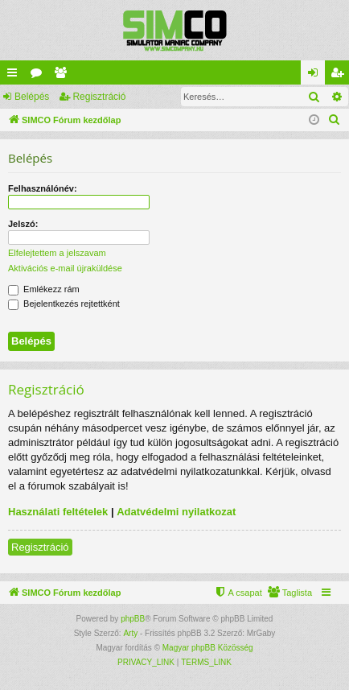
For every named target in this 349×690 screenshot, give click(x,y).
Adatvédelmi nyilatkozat (176, 512)
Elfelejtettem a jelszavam (57, 253)
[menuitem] (334, 120)
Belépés (31, 96)
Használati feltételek (58, 512)
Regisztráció (98, 96)
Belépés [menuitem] (316, 76)
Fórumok (39, 76)
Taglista (63, 76)
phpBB (133, 618)
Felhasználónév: (42, 188)
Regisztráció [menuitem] (340, 76)
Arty (130, 633)
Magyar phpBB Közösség (207, 647)
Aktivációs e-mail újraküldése (65, 268)
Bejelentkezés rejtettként (64, 303)
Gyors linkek (15, 76)
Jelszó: (23, 224)
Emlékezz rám (44, 289)
